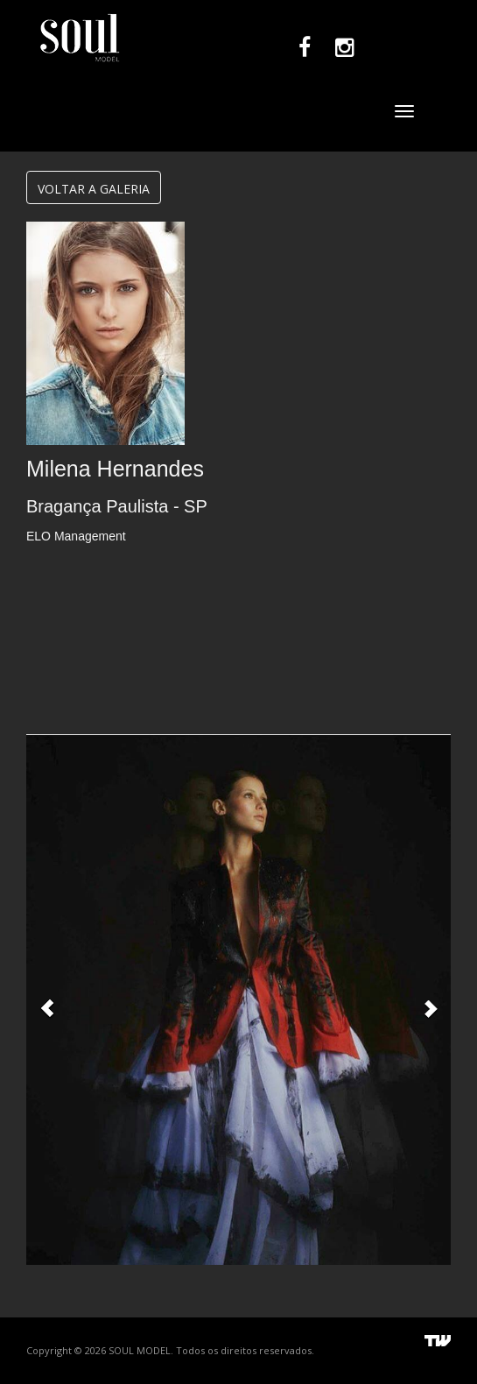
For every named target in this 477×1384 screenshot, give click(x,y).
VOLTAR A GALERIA (94, 188)
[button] (47, 999)
